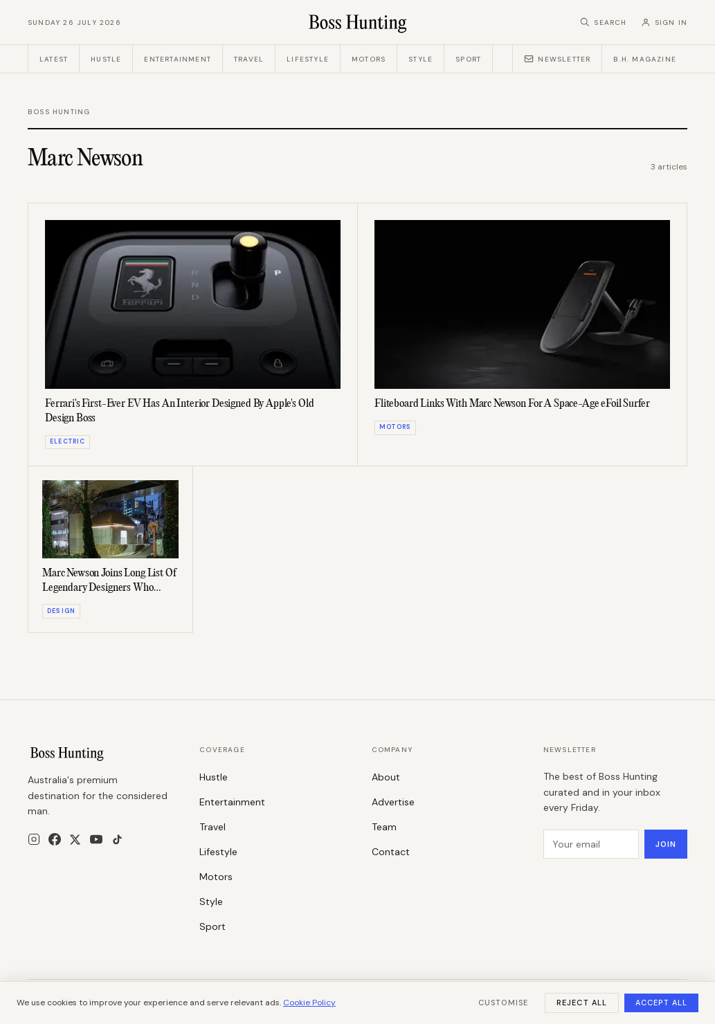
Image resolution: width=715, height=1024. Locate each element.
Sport (468, 59)
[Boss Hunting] (357, 22)
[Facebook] (54, 839)
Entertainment (177, 59)
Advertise (393, 802)
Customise (503, 1002)
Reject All (581, 1002)
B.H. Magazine (644, 59)
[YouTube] (96, 839)
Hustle (106, 59)
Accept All (661, 1002)
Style (420, 59)
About (386, 777)
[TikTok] (117, 839)
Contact (391, 851)
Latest (53, 59)
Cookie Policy (309, 1002)
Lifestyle (308, 59)
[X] (75, 839)
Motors (369, 59)
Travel (249, 59)
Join (665, 844)
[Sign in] (664, 22)
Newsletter (557, 59)
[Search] (603, 22)
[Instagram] (34, 839)
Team (384, 827)
